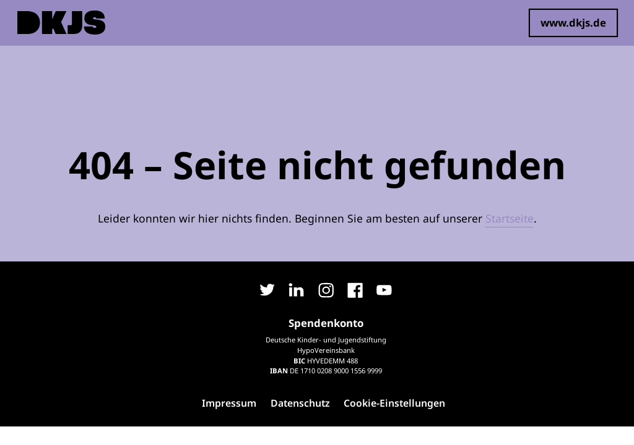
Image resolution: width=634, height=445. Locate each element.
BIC (299, 360)
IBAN (279, 370)
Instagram (325, 290)
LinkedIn (296, 290)
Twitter (267, 290)
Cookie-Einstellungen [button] (394, 403)
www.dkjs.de (573, 22)
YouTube (384, 290)
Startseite (509, 218)
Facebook (355, 290)
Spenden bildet (137, 23)
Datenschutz (300, 403)
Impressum (229, 403)
